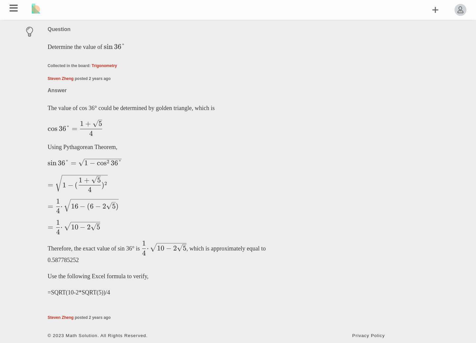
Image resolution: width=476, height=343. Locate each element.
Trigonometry (104, 65)
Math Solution (82, 335)
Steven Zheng (61, 78)
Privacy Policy (368, 335)
